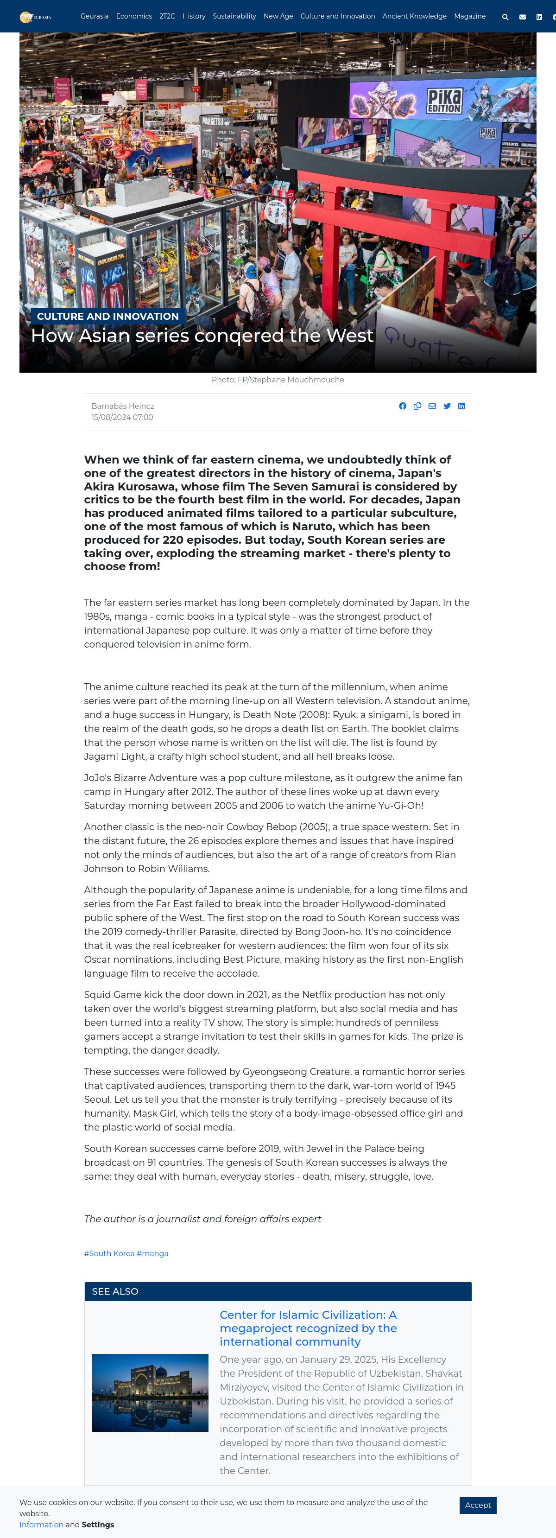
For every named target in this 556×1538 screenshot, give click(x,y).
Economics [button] (134, 16)
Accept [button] (478, 1505)
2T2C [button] (167, 16)
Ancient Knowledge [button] (415, 16)
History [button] (194, 16)
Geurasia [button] (95, 16)
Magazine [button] (470, 16)
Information (41, 1524)
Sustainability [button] (234, 16)
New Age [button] (278, 16)
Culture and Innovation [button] (338, 16)
